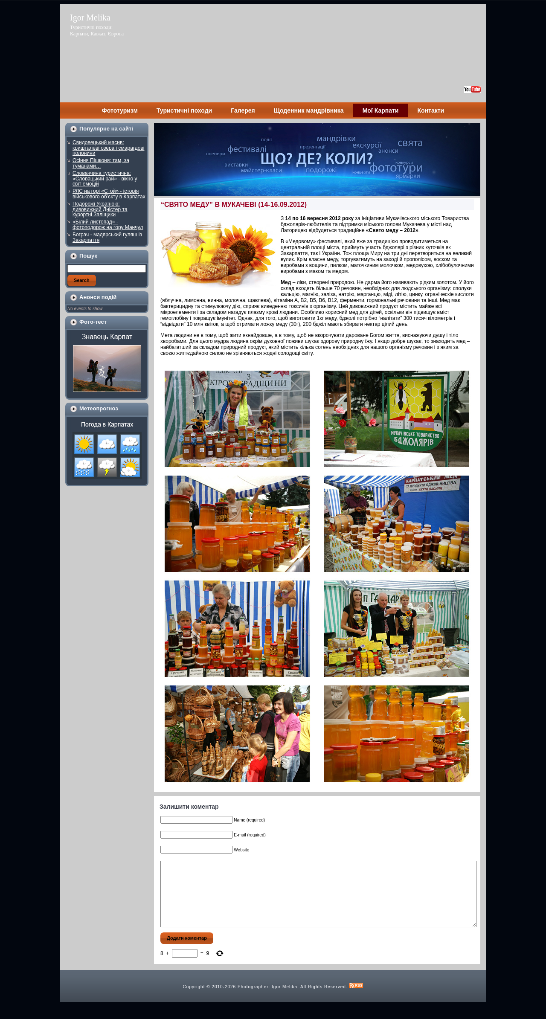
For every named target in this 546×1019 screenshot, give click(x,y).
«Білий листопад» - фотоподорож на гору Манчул (108, 224)
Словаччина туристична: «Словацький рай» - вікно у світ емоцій (105, 178)
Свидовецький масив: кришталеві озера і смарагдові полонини (108, 147)
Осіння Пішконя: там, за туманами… (101, 163)
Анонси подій (97, 297)
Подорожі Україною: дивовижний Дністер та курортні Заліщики (100, 209)
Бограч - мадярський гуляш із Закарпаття (107, 237)
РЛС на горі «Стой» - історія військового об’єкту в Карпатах (109, 194)
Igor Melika (90, 17)
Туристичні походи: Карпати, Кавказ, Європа (97, 30)
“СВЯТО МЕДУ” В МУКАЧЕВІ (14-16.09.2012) (234, 204)
